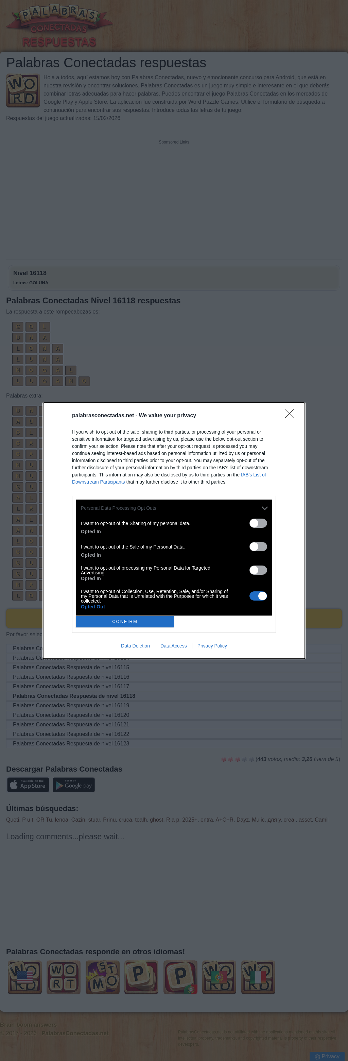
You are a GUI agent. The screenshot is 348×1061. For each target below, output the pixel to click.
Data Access (173, 646)
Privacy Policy (212, 646)
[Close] (291, 415)
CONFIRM (125, 621)
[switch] (258, 523)
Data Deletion (135, 646)
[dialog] (174, 531)
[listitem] (174, 508)
